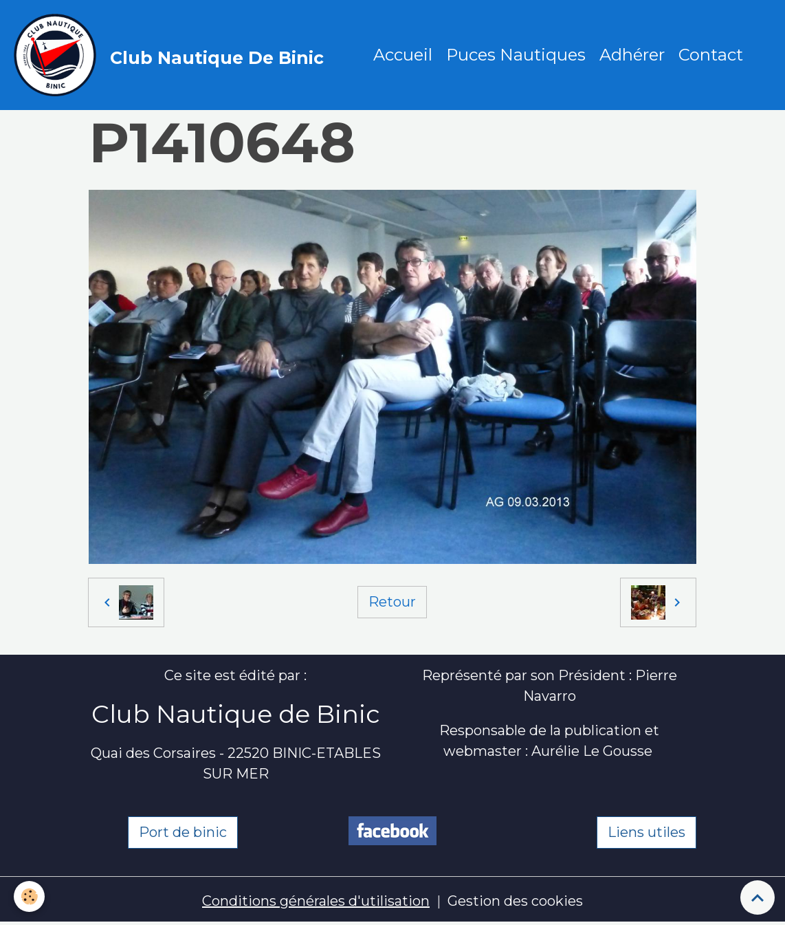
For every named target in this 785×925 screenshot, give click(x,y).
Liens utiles (646, 832)
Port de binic (183, 832)
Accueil (402, 55)
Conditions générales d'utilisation (316, 901)
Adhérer (632, 55)
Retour (392, 602)
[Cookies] (29, 896)
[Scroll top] (757, 897)
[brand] (172, 55)
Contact (710, 55)
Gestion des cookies (515, 901)
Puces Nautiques (516, 55)
